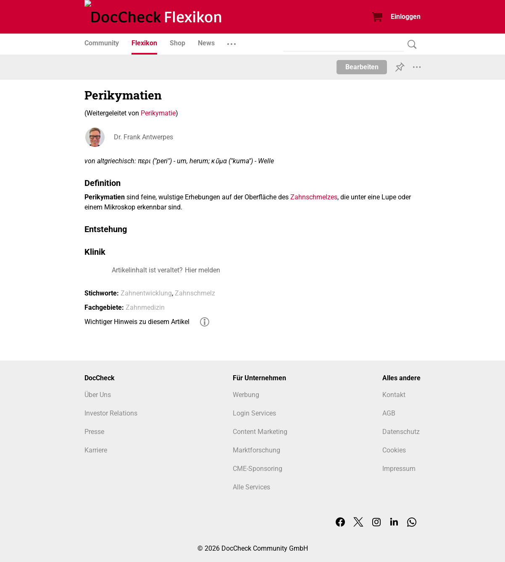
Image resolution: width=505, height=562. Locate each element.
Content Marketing (260, 432)
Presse (94, 432)
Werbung (246, 395)
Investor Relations (110, 413)
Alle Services (251, 487)
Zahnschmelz (195, 293)
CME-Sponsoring (257, 469)
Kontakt (393, 395)
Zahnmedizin (145, 307)
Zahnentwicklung (146, 293)
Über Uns (97, 395)
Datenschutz (401, 432)
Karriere (95, 450)
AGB (388, 413)
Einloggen (406, 17)
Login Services (254, 413)
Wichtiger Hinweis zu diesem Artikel (136, 322)
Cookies (394, 450)
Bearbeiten (362, 67)
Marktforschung (256, 450)
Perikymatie (158, 113)
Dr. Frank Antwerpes (143, 137)
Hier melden (202, 270)
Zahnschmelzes (313, 197)
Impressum (399, 469)
